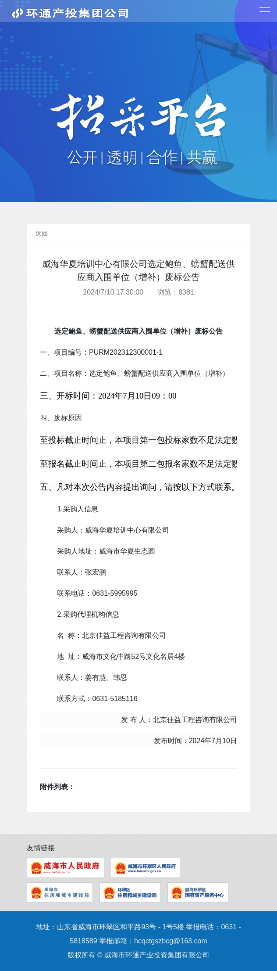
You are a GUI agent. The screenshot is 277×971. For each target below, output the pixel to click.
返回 (42, 233)
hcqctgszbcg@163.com (170, 941)
